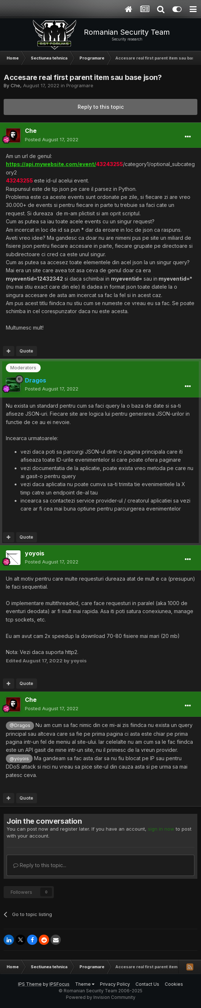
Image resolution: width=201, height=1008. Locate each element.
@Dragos (20, 725)
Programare (79, 85)
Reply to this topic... (39, 865)
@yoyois (19, 758)
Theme (84, 984)
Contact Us (147, 984)
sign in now (161, 829)
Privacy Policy (115, 984)
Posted (51, 139)
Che (15, 85)
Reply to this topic (101, 107)
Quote (26, 351)
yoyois (34, 553)
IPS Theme (30, 984)
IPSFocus (59, 984)
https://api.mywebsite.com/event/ (51, 164)
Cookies (174, 984)
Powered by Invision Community (100, 997)
